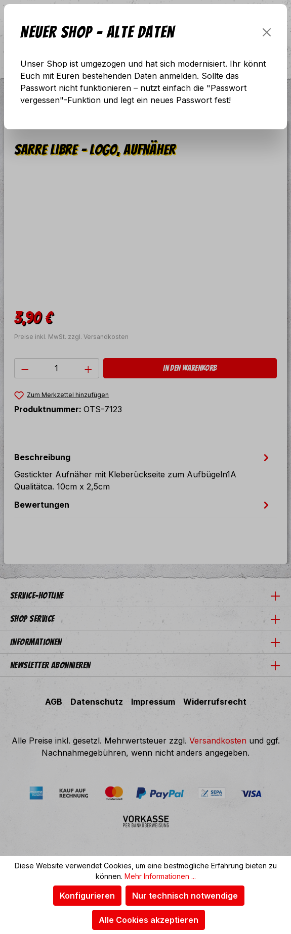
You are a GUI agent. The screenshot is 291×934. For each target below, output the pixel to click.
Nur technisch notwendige (185, 896)
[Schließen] (267, 32)
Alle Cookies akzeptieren (148, 920)
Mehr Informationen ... (160, 876)
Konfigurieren (87, 896)
